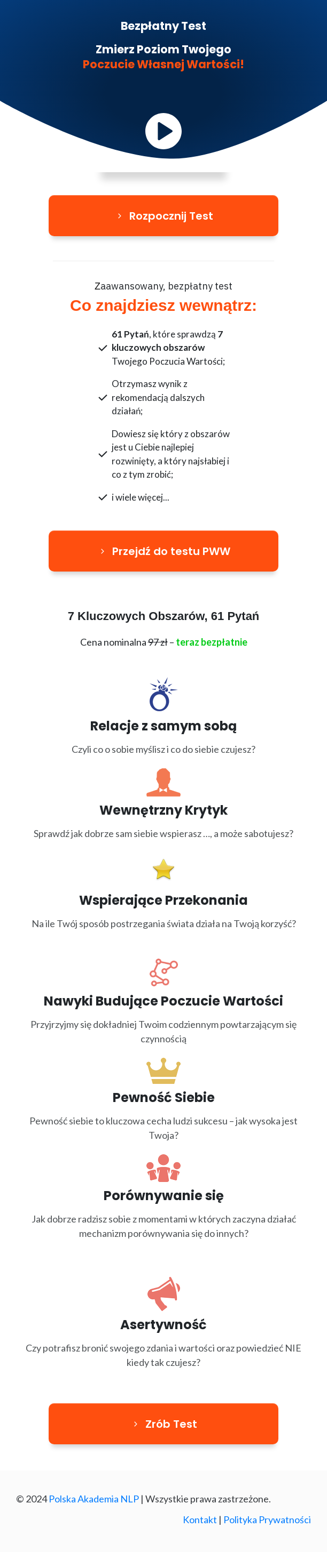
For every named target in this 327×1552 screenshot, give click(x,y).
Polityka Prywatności (267, 1519)
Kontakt (200, 1519)
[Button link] (163, 215)
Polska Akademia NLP (94, 1499)
